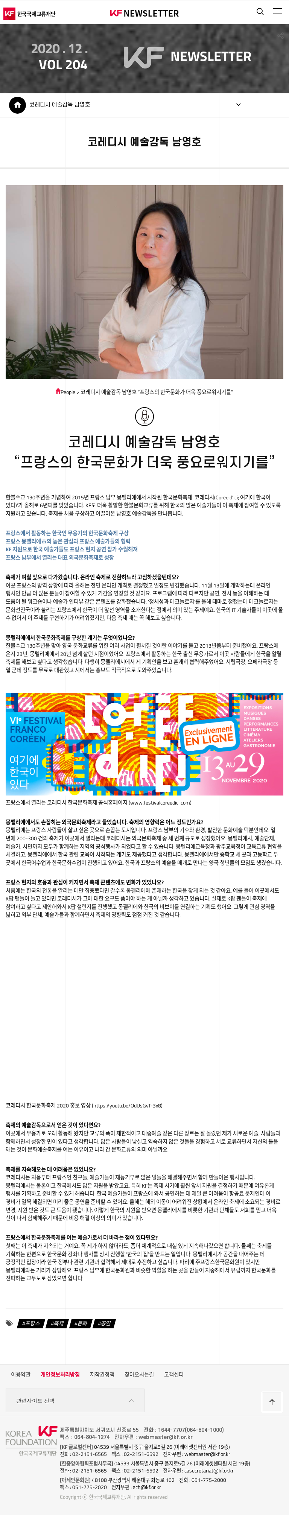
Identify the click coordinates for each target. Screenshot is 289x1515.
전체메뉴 (277, 11)
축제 (59, 1324)
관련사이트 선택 (75, 1401)
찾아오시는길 (139, 1375)
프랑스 (32, 1324)
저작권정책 (102, 1375)
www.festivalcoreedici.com (160, 803)
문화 (82, 1324)
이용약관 (20, 1375)
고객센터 (174, 1375)
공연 (106, 1324)
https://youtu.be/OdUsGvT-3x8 (127, 1106)
